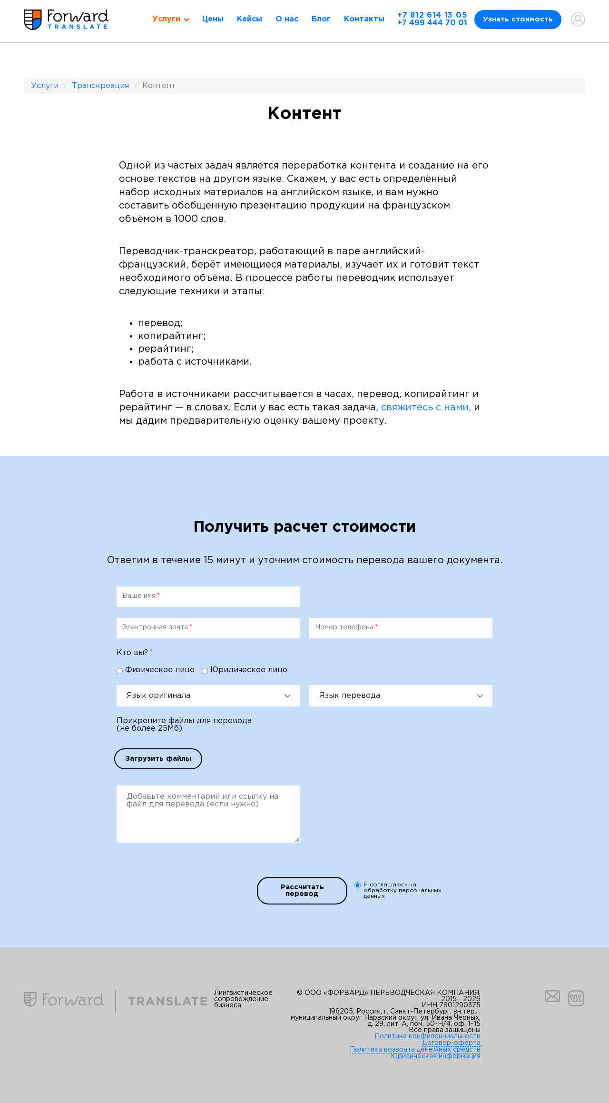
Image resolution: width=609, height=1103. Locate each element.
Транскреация (100, 85)
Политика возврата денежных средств (415, 1050)
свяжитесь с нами (425, 407)
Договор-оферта (451, 1043)
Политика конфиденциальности (427, 1036)
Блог (321, 19)
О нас (286, 19)
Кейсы (249, 19)
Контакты (364, 19)
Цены (213, 19)
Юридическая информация (436, 1056)
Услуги (45, 85)
